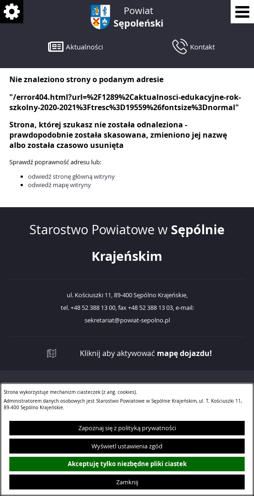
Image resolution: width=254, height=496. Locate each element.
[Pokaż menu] (242, 11)
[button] (75, 46)
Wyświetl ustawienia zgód (127, 446)
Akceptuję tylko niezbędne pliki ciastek (127, 464)
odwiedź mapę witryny (59, 185)
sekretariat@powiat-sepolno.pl (127, 320)
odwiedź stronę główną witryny (71, 176)
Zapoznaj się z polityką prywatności (127, 428)
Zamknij (127, 482)
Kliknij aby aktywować (146, 353)
